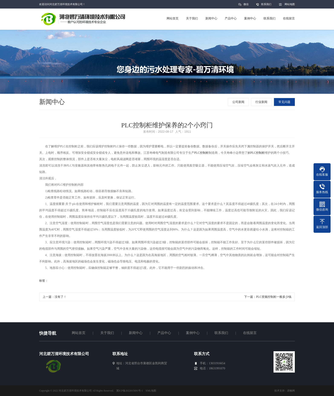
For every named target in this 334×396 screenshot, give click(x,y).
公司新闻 (239, 102)
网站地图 (290, 4)
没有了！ (60, 297)
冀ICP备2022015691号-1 (129, 390)
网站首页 (78, 333)
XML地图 (150, 390)
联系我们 (266, 4)
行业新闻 (262, 102)
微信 (246, 6)
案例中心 (193, 333)
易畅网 (291, 390)
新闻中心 (136, 333)
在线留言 (250, 333)
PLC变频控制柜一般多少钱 (273, 297)
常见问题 (285, 102)
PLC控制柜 (201, 153)
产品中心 (164, 333)
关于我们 (107, 333)
